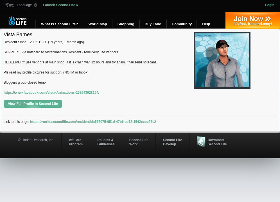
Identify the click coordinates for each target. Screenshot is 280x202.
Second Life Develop (172, 142)
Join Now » (252, 20)
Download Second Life (217, 142)
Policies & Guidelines (105, 142)
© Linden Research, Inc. (36, 140)
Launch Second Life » (60, 5)
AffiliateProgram (76, 142)
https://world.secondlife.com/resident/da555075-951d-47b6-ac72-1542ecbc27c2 (93, 122)
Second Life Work (138, 142)
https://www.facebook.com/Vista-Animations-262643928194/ (51, 93)
